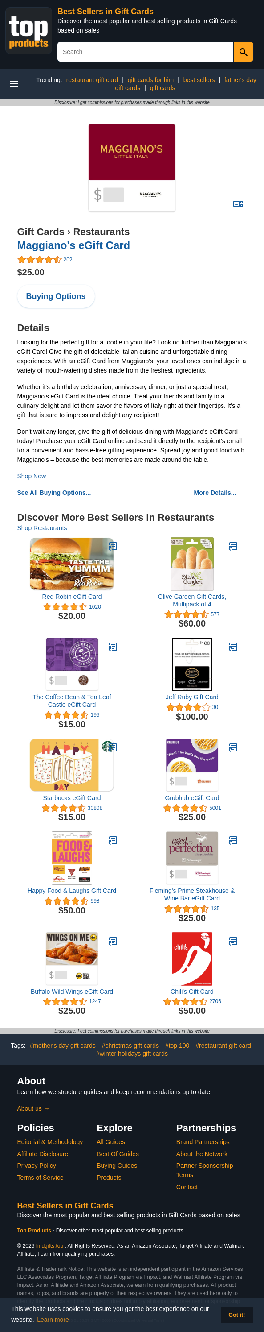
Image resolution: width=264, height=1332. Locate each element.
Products (109, 1177)
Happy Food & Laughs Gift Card (72, 890)
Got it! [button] (236, 1315)
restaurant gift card (92, 79)
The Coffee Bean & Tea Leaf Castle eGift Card (71, 700)
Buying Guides (117, 1165)
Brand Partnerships (203, 1141)
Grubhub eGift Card (192, 797)
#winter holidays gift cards (132, 1053)
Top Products (35, 1231)
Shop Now (31, 476)
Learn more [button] (53, 1319)
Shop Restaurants (42, 527)
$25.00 (31, 272)
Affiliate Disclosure (43, 1154)
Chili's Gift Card (192, 991)
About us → (33, 1108)
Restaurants (101, 231)
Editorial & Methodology (50, 1141)
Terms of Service (40, 1177)
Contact (187, 1187)
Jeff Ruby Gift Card (192, 697)
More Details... (215, 492)
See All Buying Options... (54, 492)
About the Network (201, 1154)
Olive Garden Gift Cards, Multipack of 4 (192, 600)
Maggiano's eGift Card (73, 245)
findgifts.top (49, 1246)
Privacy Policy (36, 1165)
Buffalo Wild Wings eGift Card (72, 991)
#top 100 (177, 1045)
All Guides (111, 1141)
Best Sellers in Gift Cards (105, 11)
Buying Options (56, 296)
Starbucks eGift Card (72, 797)
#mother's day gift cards (63, 1045)
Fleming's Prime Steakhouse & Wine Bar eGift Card (192, 894)
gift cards (162, 87)
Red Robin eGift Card (72, 596)
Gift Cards (41, 231)
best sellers (199, 79)
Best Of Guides (118, 1154)
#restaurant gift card (223, 1045)
